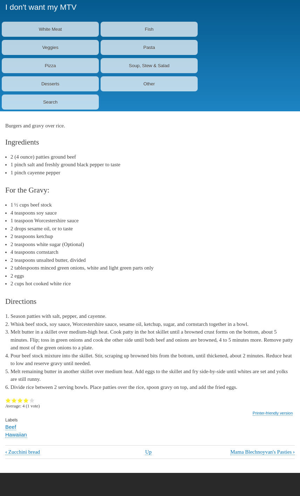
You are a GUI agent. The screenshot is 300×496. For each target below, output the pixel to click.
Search (50, 102)
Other (149, 83)
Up (148, 452)
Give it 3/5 (20, 400)
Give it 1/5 (8, 400)
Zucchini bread (22, 452)
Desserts (50, 83)
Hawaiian (16, 435)
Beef (10, 427)
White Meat (50, 29)
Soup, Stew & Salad (149, 65)
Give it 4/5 (26, 400)
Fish (149, 29)
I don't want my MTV (40, 7)
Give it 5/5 (32, 400)
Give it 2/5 (14, 400)
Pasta (149, 47)
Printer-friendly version (273, 413)
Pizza (50, 65)
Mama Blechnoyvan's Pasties (262, 452)
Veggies (50, 47)
